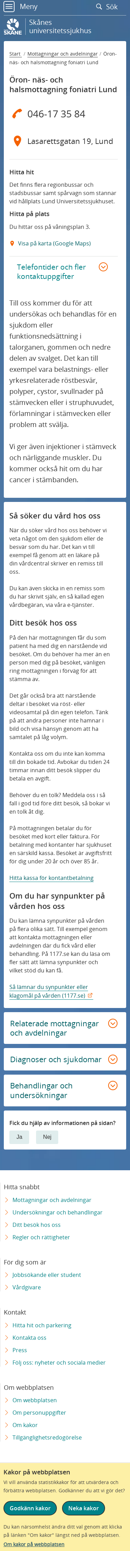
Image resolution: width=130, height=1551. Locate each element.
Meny (20, 6)
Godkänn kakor (30, 1508)
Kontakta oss (29, 1337)
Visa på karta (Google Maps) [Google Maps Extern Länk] (54, 243)
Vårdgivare (26, 1287)
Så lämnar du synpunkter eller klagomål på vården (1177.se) (48, 991)
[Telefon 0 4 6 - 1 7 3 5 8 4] (63, 113)
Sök (108, 6)
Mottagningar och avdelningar (62, 53)
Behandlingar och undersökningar (41, 1090)
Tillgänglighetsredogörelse (47, 1437)
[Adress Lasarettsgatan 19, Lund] (63, 141)
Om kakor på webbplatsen (33, 1544)
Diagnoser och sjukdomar (56, 1059)
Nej (47, 1137)
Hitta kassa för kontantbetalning (51, 878)
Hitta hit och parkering (41, 1325)
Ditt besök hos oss (36, 1225)
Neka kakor (83, 1508)
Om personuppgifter (39, 1412)
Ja (19, 1137)
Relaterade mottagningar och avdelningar (54, 1028)
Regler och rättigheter (41, 1237)
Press (19, 1350)
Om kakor (25, 1425)
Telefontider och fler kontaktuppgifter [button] (51, 271)
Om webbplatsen (34, 1400)
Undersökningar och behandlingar (57, 1212)
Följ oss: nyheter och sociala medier (59, 1362)
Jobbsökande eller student (46, 1275)
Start (15, 53)
